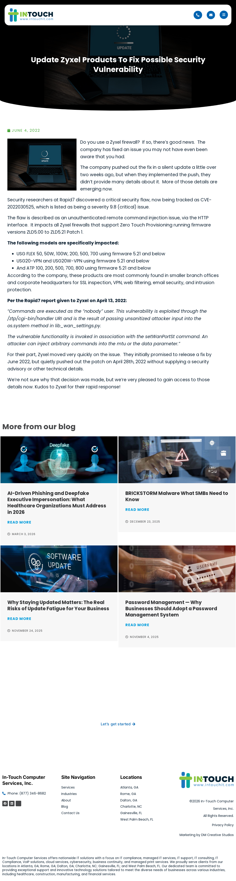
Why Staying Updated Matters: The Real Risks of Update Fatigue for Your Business (58, 605)
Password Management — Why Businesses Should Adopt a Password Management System (171, 608)
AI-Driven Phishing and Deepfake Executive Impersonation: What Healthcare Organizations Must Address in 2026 (56, 502)
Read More (19, 522)
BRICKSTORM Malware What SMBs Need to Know (176, 496)
